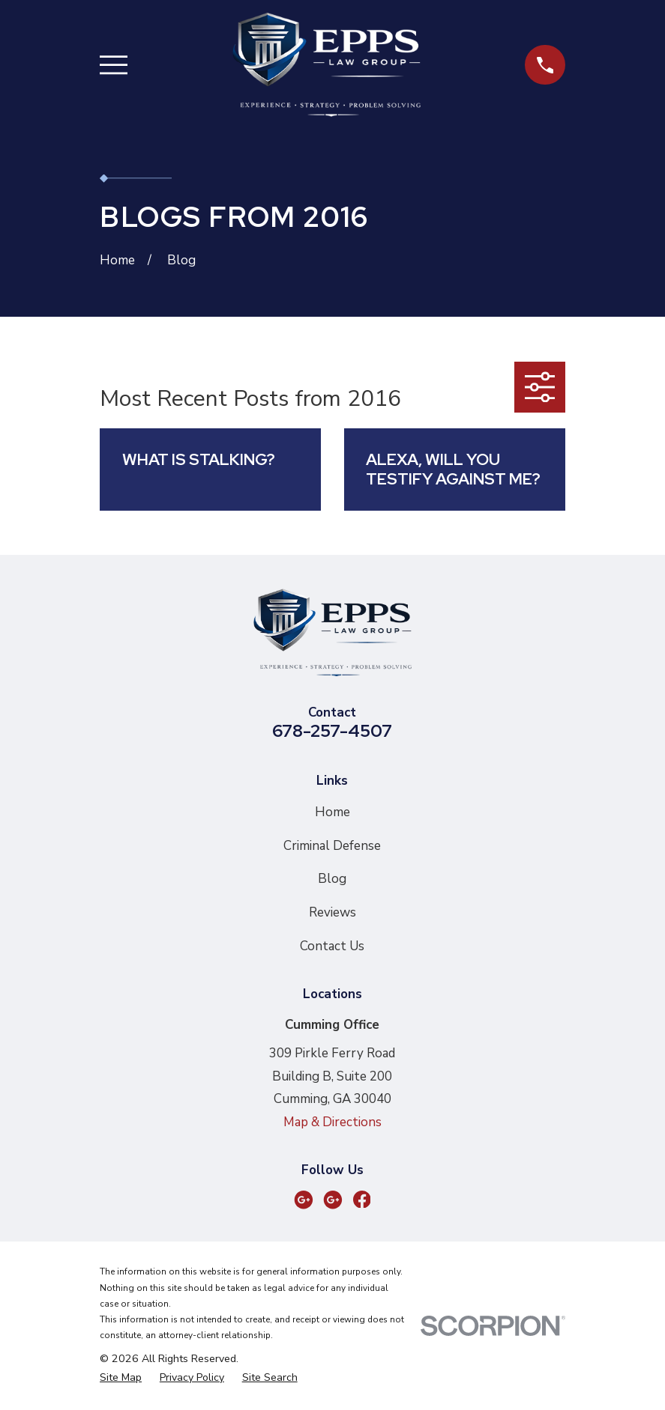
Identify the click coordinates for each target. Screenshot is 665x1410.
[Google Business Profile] (304, 1200)
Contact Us (332, 946)
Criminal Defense (332, 845)
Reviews (332, 912)
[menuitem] (121, 1378)
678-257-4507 (332, 730)
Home (332, 812)
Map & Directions (332, 1122)
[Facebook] (362, 1200)
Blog (332, 878)
